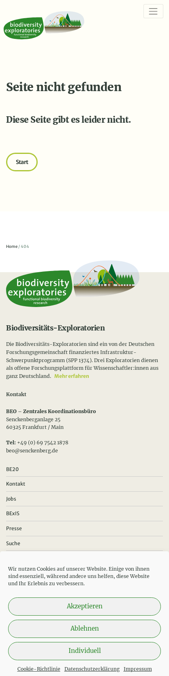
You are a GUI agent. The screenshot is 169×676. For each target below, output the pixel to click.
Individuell (84, 655)
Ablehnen (85, 633)
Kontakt (15, 484)
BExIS (12, 513)
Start (22, 162)
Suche (13, 543)
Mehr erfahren (71, 376)
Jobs (11, 499)
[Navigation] (153, 11)
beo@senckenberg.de (32, 451)
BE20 (12, 469)
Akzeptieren (85, 611)
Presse (14, 528)
